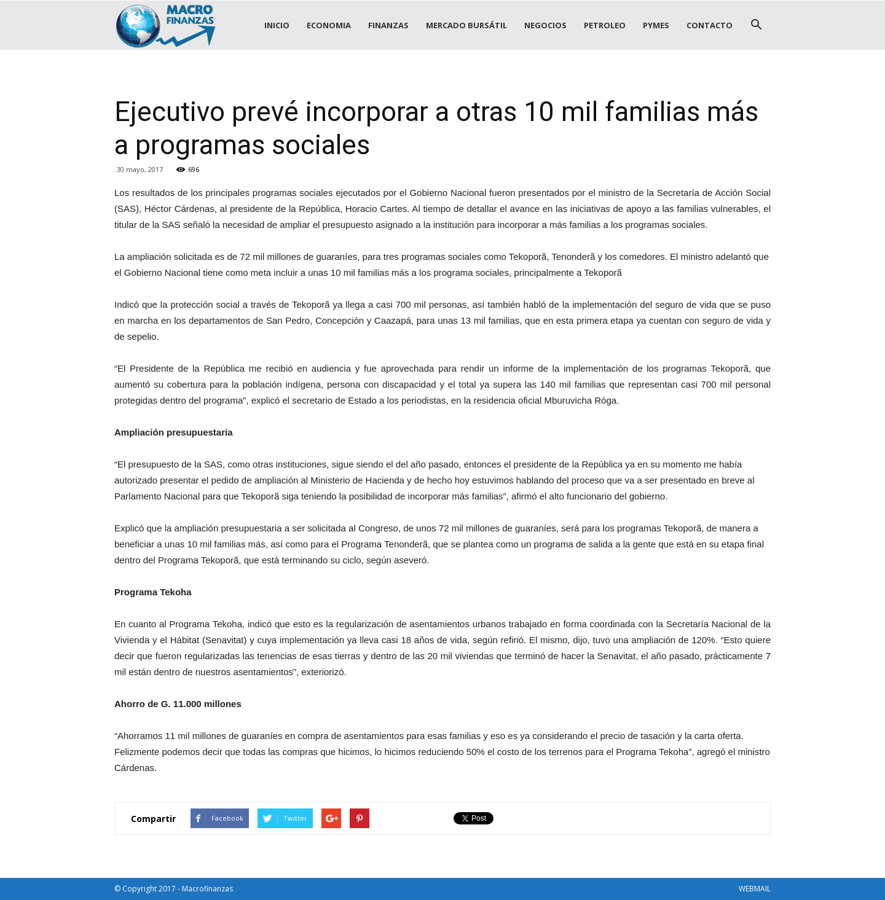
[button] (756, 25)
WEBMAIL (755, 888)
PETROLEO (605, 25)
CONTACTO (709, 25)
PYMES (656, 25)
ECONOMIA (329, 25)
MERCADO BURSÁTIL (466, 25)
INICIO (276, 25)
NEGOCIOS (545, 25)
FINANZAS (388, 25)
